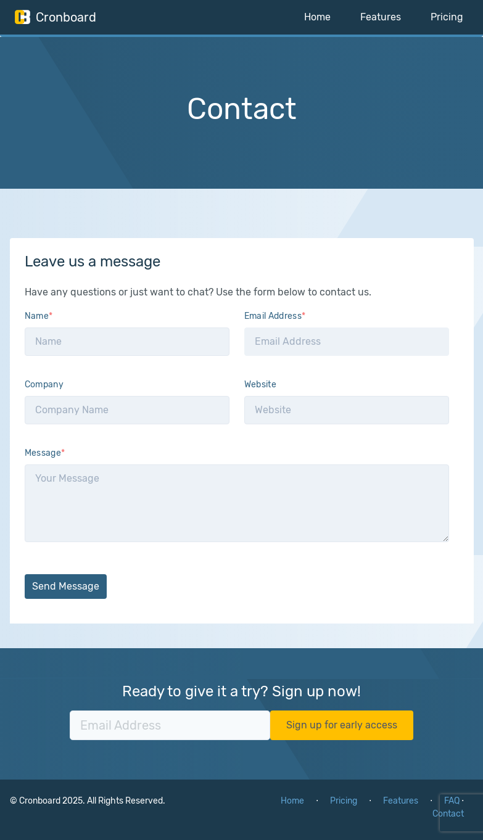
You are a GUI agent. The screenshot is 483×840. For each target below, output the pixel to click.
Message (45, 453)
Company (44, 384)
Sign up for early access (341, 725)
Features (380, 17)
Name (39, 316)
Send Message (65, 586)
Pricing (447, 17)
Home (317, 17)
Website (260, 384)
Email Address (275, 316)
